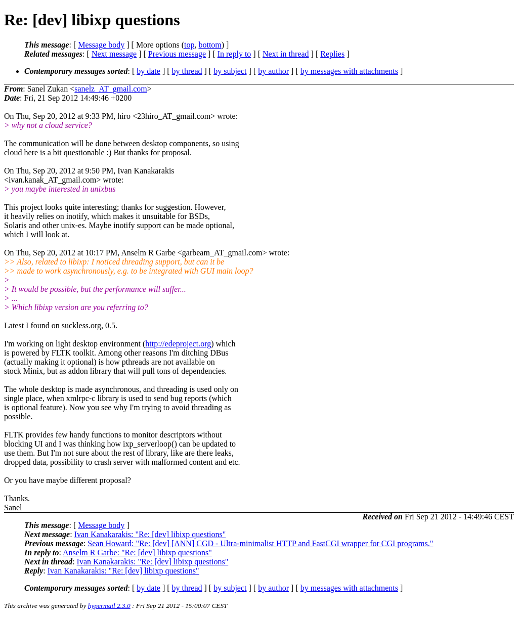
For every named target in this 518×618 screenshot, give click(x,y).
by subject (229, 71)
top (189, 44)
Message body (101, 44)
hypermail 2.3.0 (109, 605)
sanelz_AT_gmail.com (110, 88)
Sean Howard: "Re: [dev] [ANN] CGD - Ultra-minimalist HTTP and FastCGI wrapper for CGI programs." (260, 543)
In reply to (234, 54)
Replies (332, 54)
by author (273, 71)
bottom (209, 44)
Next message (114, 54)
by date (148, 71)
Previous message (177, 54)
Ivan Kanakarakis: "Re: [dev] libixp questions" (150, 534)
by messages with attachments (349, 71)
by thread (187, 71)
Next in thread (286, 54)
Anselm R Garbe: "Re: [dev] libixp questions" (137, 552)
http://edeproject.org (178, 343)
